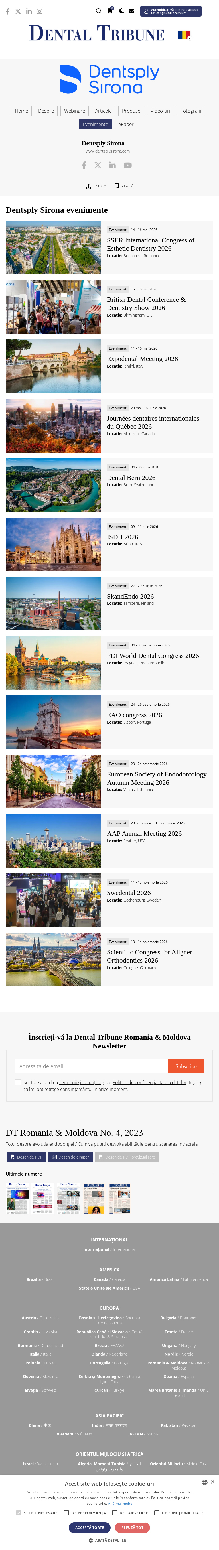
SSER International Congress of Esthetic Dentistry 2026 (150, 244)
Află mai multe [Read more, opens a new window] (120, 1503)
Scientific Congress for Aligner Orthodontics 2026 (149, 956)
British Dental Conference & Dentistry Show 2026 (146, 303)
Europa (109, 1308)
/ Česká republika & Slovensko (109, 1334)
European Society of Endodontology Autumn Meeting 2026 (157, 778)
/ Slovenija (40, 1376)
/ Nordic (179, 1354)
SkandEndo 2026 (130, 596)
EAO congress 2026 (134, 715)
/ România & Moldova (178, 1365)
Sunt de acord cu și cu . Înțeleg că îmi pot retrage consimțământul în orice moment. (112, 1085)
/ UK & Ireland (178, 1392)
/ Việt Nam (75, 1434)
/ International (109, 1249)
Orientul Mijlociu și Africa (109, 1454)
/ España (179, 1376)
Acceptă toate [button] (89, 1527)
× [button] (212, 1482)
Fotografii (191, 110)
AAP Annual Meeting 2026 (144, 833)
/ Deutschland (40, 1345)
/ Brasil (40, 1279)
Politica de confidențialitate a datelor (149, 1082)
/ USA (109, 1288)
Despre (46, 110)
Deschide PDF (26, 1157)
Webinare (74, 110)
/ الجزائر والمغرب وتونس (109, 1466)
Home (21, 110)
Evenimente (95, 124)
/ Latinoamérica (179, 1279)
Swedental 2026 (129, 892)
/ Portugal (109, 1363)
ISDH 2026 (122, 537)
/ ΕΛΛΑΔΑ (109, 1345)
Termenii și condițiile (80, 1082)
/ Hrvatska (40, 1331)
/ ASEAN (144, 1434)
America (109, 1270)
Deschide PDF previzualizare (127, 1157)
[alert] (109, 1512)
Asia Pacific (109, 1416)
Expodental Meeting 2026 (142, 358)
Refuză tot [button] (132, 1527)
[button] (109, 1540)
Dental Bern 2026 (131, 477)
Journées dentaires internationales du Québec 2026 (153, 422)
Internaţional (109, 1240)
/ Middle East (178, 1463)
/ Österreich (40, 1317)
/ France (179, 1331)
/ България (178, 1317)
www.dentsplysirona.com (108, 151)
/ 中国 (40, 1425)
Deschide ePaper (70, 1157)
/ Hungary (179, 1345)
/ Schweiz (40, 1390)
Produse (131, 110)
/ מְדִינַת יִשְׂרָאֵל (40, 1463)
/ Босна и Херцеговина (109, 1320)
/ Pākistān (178, 1425)
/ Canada (109, 1279)
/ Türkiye (109, 1390)
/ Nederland (109, 1354)
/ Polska (40, 1363)
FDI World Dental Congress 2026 (153, 655)
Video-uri (160, 110)
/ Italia (40, 1354)
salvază (127, 185)
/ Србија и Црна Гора (109, 1379)
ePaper (126, 124)
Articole (103, 110)
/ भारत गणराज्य (109, 1425)
